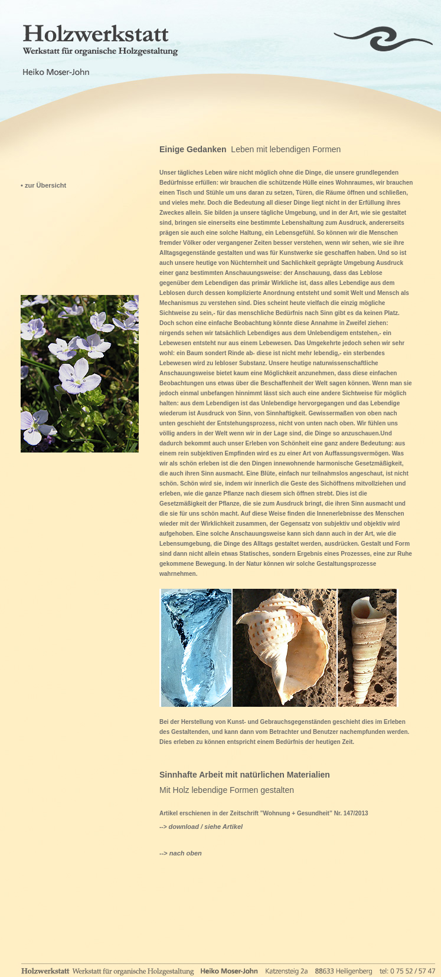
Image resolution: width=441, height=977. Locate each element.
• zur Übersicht (43, 185)
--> (180, 853)
